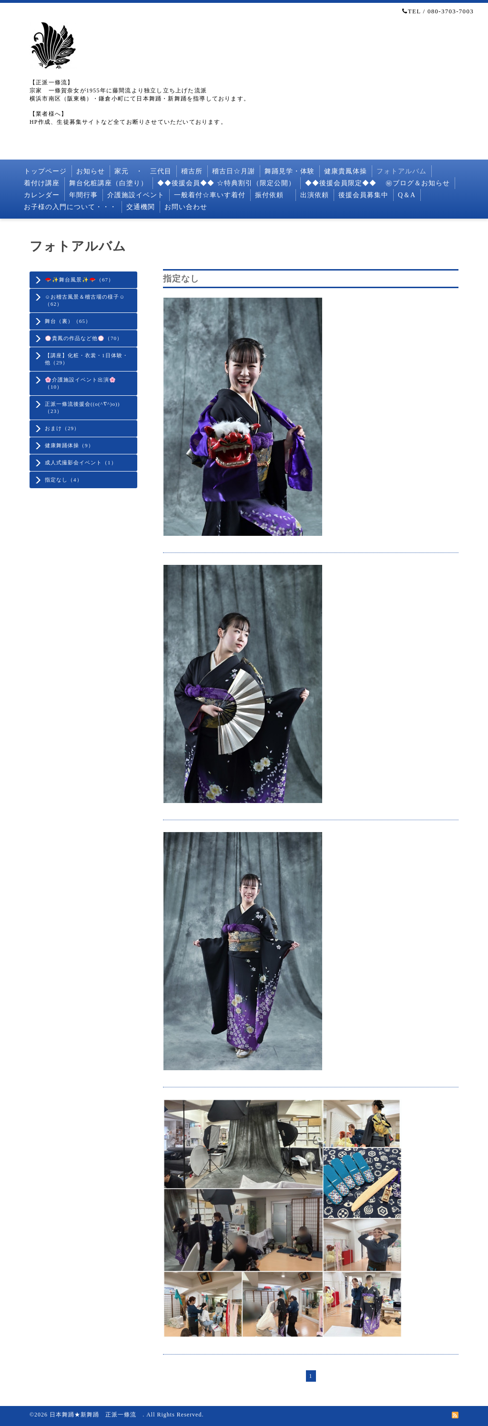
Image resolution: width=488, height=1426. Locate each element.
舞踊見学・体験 (289, 171)
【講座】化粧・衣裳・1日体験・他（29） (86, 358)
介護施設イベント (135, 195)
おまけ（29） (62, 428)
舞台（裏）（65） (68, 321)
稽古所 (192, 171)
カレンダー (42, 195)
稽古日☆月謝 (233, 171)
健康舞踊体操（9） (69, 445)
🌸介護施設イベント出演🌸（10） (80, 383)
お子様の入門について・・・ (70, 207)
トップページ (45, 171)
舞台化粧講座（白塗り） (108, 183)
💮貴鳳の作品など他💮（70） (83, 338)
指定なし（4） (63, 479)
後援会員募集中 (363, 195)
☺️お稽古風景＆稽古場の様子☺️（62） (85, 300)
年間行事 (83, 195)
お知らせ (90, 171)
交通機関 (140, 207)
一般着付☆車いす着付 (209, 195)
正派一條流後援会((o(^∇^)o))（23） (82, 407)
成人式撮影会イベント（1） (81, 462)
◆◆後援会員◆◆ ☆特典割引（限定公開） (226, 183)
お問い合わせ (185, 207)
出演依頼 (314, 195)
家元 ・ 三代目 (143, 171)
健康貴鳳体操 (345, 171)
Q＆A (407, 195)
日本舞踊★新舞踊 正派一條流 (96, 1414)
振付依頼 (273, 195)
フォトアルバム (401, 171)
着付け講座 (42, 183)
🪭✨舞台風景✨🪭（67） (79, 279)
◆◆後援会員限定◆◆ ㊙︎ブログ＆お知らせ (377, 183)
